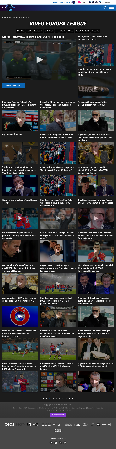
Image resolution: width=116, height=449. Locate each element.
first (43, 398)
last (73, 398)
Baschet (49, 31)
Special (95, 31)
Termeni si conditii (19, 408)
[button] (39, 60)
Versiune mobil (58, 415)
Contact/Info (91, 408)
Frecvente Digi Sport (63, 408)
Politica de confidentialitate (35, 408)
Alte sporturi (82, 31)
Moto (62, 31)
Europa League (25, 17)
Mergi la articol (13, 85)
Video (10, 17)
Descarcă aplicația (64, 2)
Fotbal (16, 17)
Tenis (29, 31)
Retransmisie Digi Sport (78, 408)
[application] (39, 59)
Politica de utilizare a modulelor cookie (58, 410)
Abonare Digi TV (50, 408)
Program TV (108, 2)
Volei (70, 31)
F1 (57, 31)
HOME (4, 17)
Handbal (38, 31)
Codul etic (99, 408)
